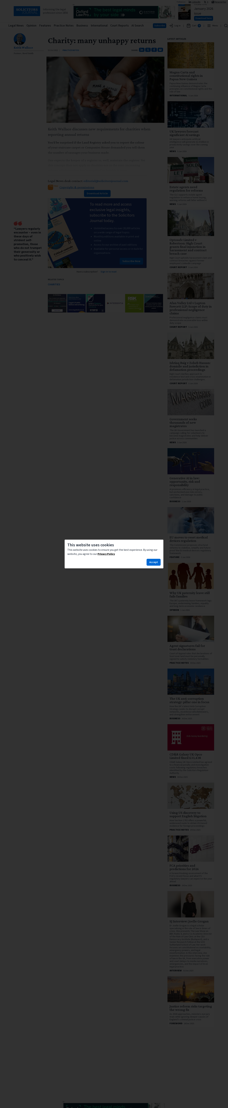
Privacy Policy (106, 554)
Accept (153, 562)
